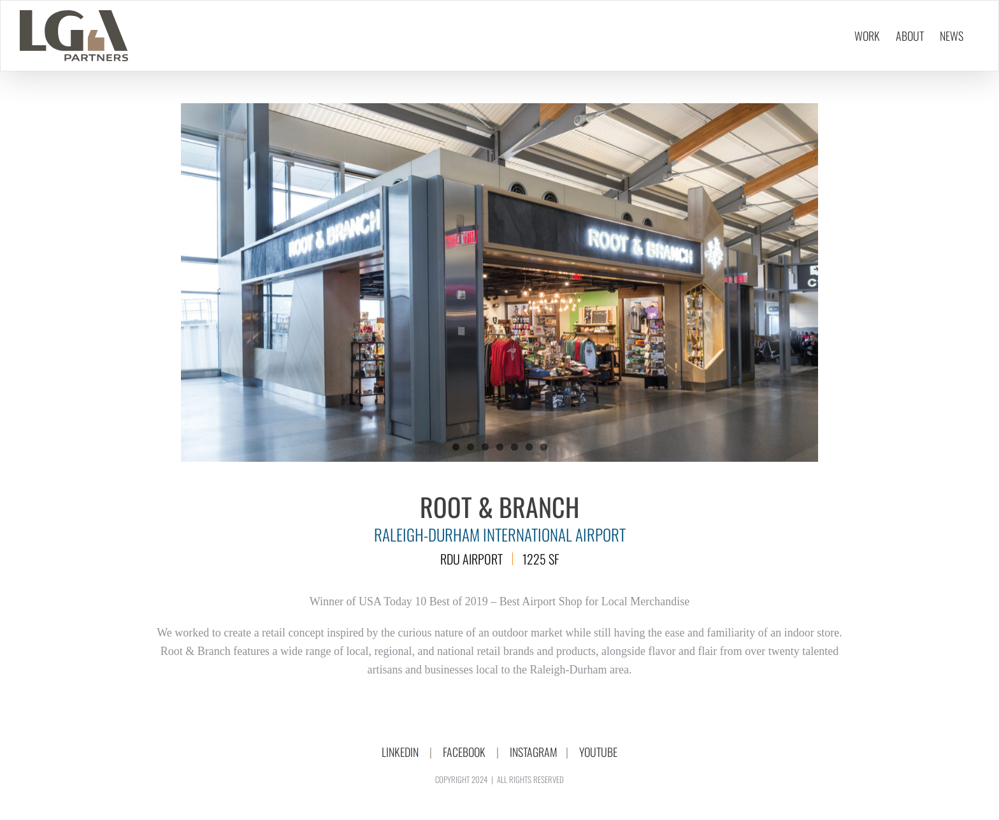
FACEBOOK (464, 752)
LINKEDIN (400, 752)
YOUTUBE (598, 752)
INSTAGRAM (533, 752)
